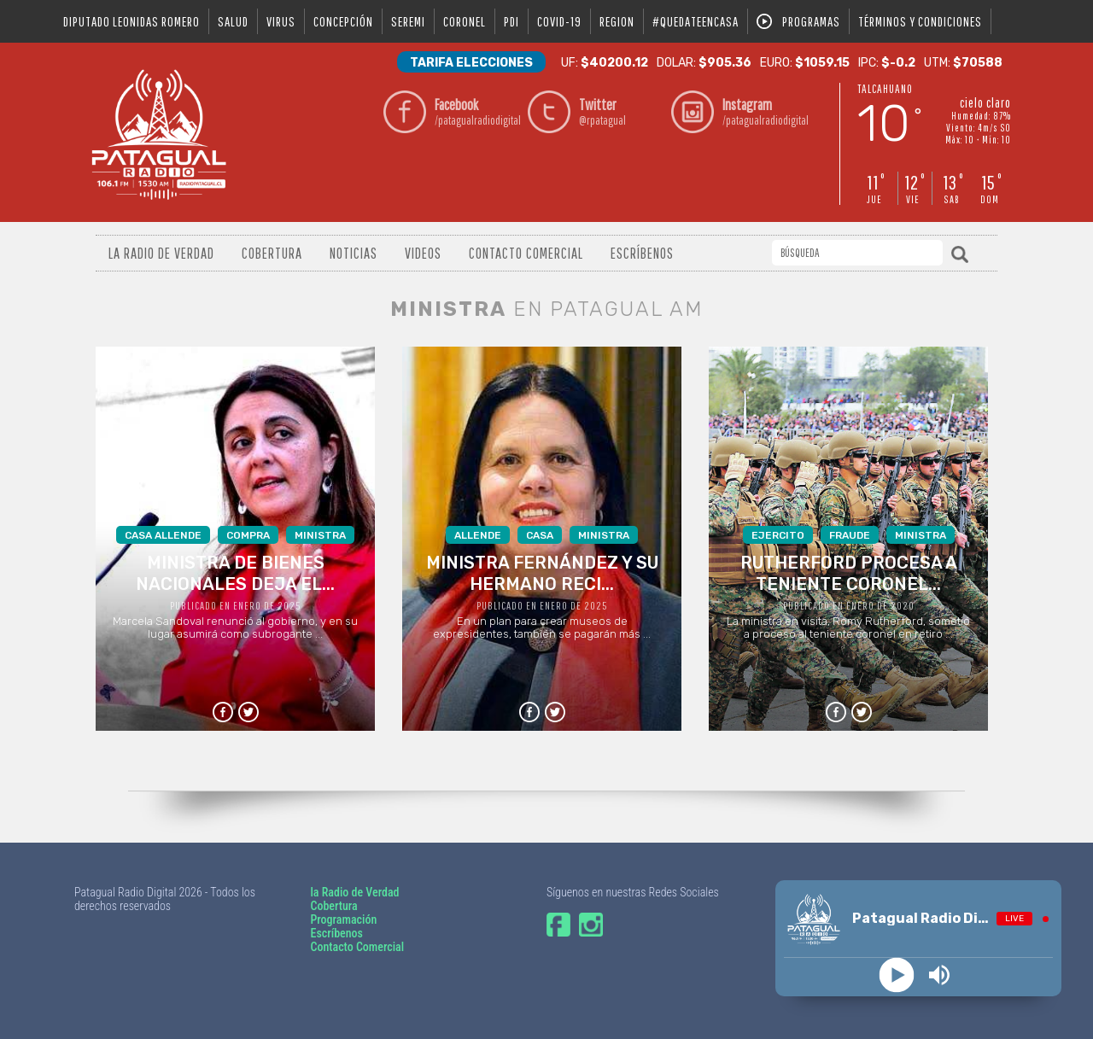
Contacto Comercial (526, 253)
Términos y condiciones (920, 21)
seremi (408, 21)
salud (233, 21)
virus (280, 21)
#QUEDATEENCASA (695, 21)
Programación (343, 919)
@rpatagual (621, 111)
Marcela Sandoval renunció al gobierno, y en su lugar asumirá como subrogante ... (235, 583)
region (616, 21)
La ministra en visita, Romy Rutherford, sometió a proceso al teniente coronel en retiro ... (848, 583)
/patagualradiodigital (476, 111)
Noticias (353, 253)
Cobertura (272, 253)
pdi (511, 21)
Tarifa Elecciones (471, 62)
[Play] (897, 975)
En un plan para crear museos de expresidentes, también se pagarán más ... (541, 583)
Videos (423, 253)
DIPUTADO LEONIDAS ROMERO (131, 21)
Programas (811, 21)
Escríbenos (642, 253)
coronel (464, 21)
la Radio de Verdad (354, 892)
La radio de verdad (161, 253)
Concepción (343, 21)
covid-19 (559, 21)
